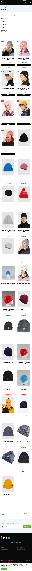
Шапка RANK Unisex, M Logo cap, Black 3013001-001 (8, 389)
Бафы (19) (3, 33)
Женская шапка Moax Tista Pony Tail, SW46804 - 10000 (24, 89)
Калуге (2, 513)
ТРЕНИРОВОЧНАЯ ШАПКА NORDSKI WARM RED (24, 363)
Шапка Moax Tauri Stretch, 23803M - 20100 (8, 59)
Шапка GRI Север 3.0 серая (8, 441)
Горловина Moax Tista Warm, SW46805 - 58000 (8, 416)
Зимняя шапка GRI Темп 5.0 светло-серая (8, 257)
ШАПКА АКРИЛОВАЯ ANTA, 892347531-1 (24, 416)
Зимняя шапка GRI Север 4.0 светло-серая (8, 231)
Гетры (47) (3, 28)
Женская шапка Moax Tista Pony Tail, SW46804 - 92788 (8, 119)
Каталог (28, 538)
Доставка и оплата (3, 551)
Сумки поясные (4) (4, 20)
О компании (2, 547)
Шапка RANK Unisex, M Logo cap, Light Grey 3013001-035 (8, 336)
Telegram (16, 542)
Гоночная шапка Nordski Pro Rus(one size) (8, 284)
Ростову (20, 511)
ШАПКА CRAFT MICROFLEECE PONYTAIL (8, 467)
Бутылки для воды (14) (5, 30)
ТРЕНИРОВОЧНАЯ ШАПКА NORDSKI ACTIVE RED (8, 310)
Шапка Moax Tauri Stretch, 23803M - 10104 (23, 257)
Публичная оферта (19, 551)
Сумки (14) (3, 21)
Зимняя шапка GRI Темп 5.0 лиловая (24, 177)
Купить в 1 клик (8, 67)
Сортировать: (4, 37)
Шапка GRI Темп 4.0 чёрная (8, 362)
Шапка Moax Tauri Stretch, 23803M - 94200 (8, 148)
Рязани (15, 511)
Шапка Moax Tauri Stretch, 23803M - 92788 (23, 59)
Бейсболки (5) (3, 31)
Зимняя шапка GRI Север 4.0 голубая (8, 177)
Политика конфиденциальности (21, 547)
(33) (3, 18)
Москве (17, 511)
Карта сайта (18, 553)
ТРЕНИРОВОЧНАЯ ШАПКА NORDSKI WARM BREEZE (24, 389)
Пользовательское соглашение (21, 549)
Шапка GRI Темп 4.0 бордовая (23, 309)
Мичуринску (10, 513)
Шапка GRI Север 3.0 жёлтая (8, 494)
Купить (8, 64)
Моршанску (18, 513)
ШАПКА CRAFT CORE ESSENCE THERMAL (24, 441)
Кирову (28, 511)
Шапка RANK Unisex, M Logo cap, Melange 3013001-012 (24, 336)
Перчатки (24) (3, 24)
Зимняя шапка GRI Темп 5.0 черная (8, 204)
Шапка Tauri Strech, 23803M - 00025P (23, 283)
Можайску (14, 513)
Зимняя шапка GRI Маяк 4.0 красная (24, 204)
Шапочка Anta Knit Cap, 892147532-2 (23, 467)
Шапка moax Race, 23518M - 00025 (8, 88)
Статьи (1, 553)
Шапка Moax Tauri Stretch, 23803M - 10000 (23, 231)
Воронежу (24, 511)
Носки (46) (3, 27)
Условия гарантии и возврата (4, 549)
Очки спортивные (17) (5, 25)
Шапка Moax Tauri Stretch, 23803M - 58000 (23, 119)
